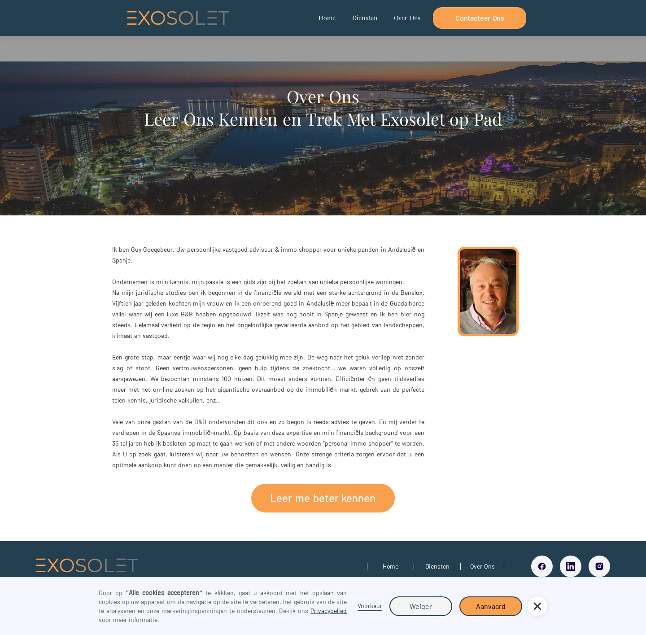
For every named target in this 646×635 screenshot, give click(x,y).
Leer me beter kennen (322, 497)
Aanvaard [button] (491, 606)
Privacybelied (328, 610)
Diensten (365, 17)
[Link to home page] (390, 566)
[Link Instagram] (599, 566)
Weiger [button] (421, 606)
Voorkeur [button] (370, 605)
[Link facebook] (542, 566)
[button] (537, 606)
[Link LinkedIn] (570, 566)
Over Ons (407, 17)
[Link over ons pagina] (482, 566)
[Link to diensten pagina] (437, 566)
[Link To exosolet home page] (87, 566)
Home (327, 17)
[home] (178, 18)
